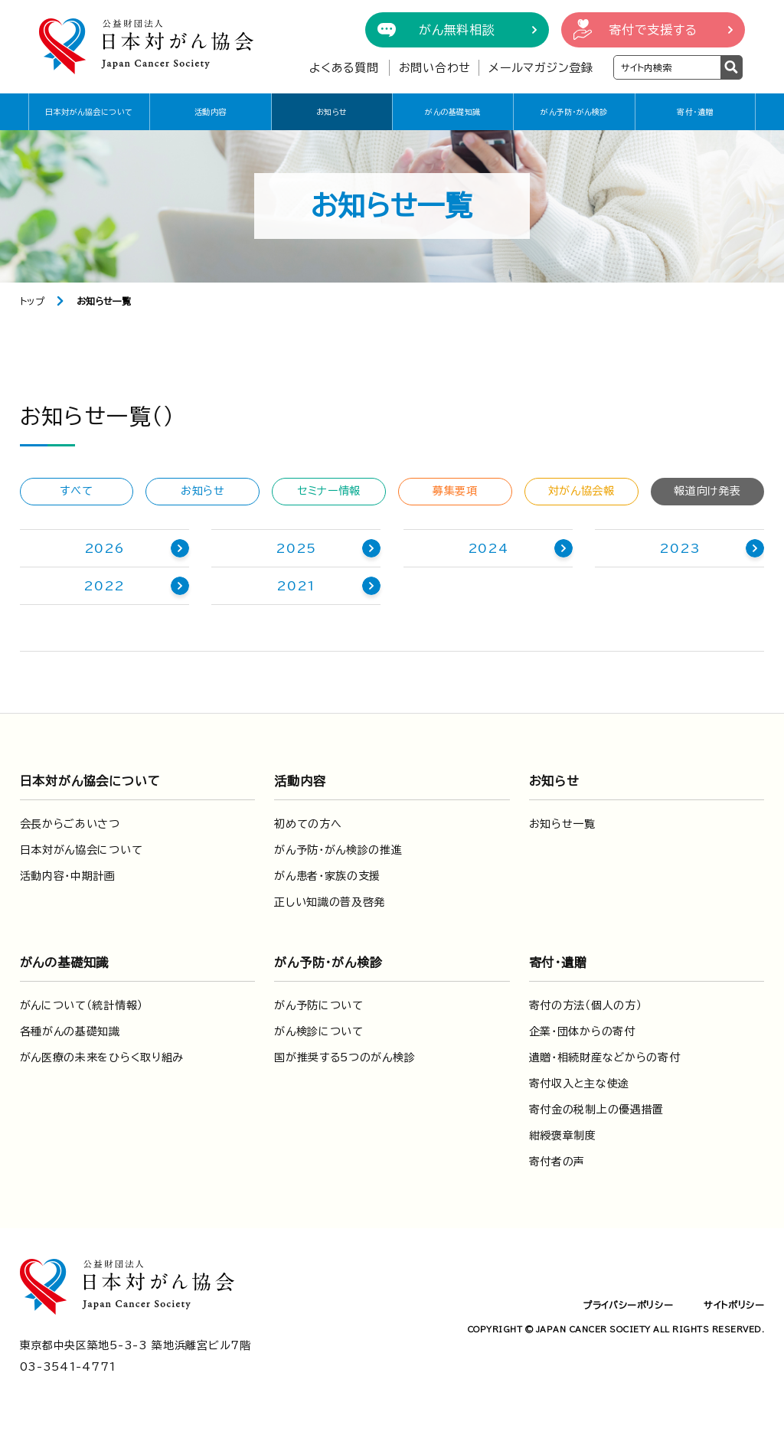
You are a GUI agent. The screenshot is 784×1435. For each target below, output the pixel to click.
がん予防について (319, 1005)
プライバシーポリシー (628, 1304)
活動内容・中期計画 (68, 876)
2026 (104, 548)
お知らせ (332, 112)
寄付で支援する (653, 30)
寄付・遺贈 (695, 112)
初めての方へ (307, 824)
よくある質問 (344, 68)
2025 (296, 548)
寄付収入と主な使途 (579, 1083)
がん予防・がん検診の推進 (338, 850)
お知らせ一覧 (562, 824)
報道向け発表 (707, 490)
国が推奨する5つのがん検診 (344, 1057)
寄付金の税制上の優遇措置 (596, 1109)
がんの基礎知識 (453, 112)
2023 (679, 548)
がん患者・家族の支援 (327, 876)
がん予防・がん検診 (574, 112)
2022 (104, 586)
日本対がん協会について (89, 112)
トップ (32, 301)
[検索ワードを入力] (667, 67)
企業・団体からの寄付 (582, 1031)
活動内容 (210, 112)
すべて (76, 490)
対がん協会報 (581, 490)
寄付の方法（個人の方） (585, 1005)
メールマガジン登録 (540, 68)
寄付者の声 (557, 1161)
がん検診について (319, 1031)
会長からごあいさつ (70, 824)
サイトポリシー (734, 1304)
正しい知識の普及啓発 (329, 902)
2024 (488, 548)
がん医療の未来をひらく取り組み (102, 1057)
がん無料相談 (457, 30)
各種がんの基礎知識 (70, 1031)
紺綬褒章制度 (562, 1135)
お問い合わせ (435, 68)
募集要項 (455, 490)
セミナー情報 (329, 490)
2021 (295, 586)
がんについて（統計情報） (81, 1005)
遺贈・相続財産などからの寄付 (605, 1057)
